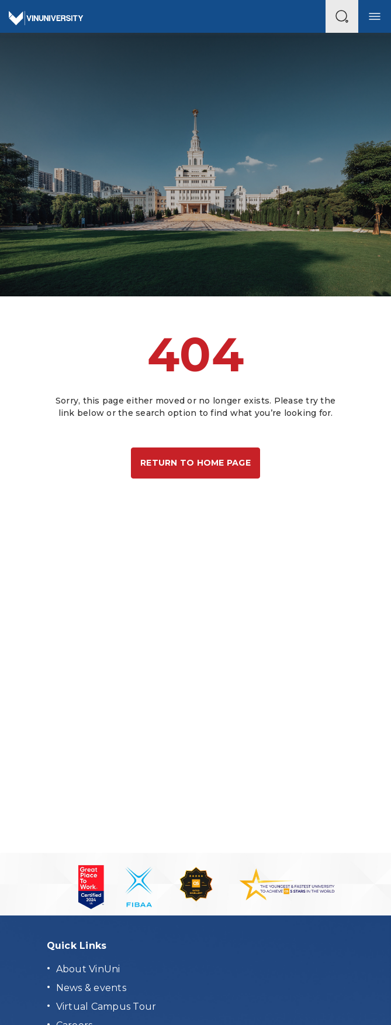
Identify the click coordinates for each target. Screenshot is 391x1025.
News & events (91, 987)
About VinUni (88, 969)
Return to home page (195, 462)
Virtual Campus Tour (106, 1006)
